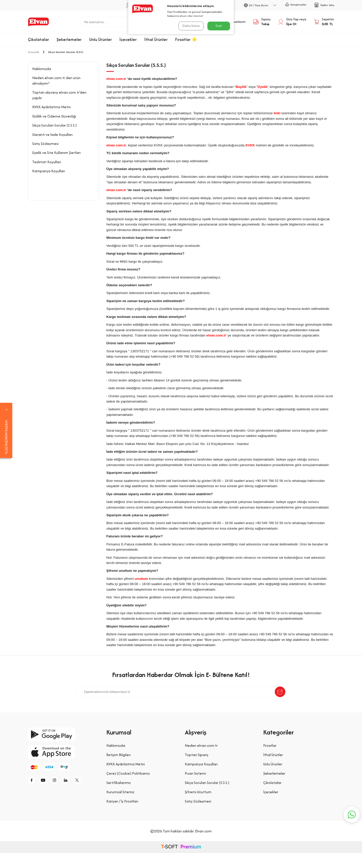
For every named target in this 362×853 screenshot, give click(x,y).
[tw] (78, 780)
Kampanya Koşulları (48, 171)
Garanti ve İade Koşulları (52, 134)
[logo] (38, 21)
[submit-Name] (280, 692)
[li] (67, 780)
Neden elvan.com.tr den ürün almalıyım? (56, 80)
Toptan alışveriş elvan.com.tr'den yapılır (59, 95)
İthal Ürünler (156, 39)
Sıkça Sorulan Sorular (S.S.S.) (54, 125)
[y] (44, 780)
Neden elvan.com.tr (201, 745)
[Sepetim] (324, 22)
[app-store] (63, 752)
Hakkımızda (41, 68)
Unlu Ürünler (100, 39)
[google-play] (63, 734)
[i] (56, 780)
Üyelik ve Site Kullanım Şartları (56, 152)
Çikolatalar (38, 39)
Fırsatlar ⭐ (186, 39)
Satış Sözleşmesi (45, 143)
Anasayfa (33, 52)
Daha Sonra (191, 25)
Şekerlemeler (69, 39)
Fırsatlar (270, 745)
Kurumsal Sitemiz (120, 791)
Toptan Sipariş (196, 754)
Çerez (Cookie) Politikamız (128, 773)
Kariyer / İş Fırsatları (122, 801)
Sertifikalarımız (118, 782)
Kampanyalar (295, 5)
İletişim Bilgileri (118, 754)
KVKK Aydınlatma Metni (51, 106)
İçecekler (128, 39)
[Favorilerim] (234, 22)
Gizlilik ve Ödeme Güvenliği (54, 116)
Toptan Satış (324, 5)
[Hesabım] (292, 22)
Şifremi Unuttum (198, 791)
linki (277, 113)
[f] (33, 780)
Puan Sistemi (195, 773)
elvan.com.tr (116, 79)
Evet (219, 25)
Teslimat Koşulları (46, 161)
